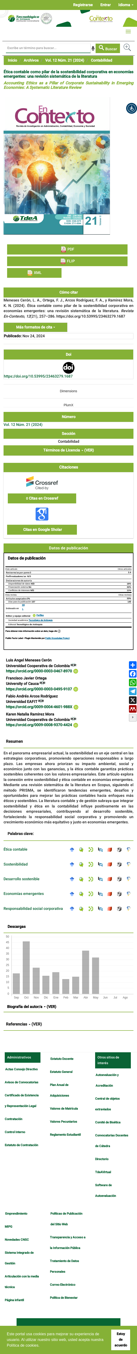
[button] (131, 108)
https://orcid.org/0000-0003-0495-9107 (42, 689)
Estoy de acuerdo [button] (121, 1339)
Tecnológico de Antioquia (41, 620)
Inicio (12, 60)
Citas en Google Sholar (42, 530)
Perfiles (40, 615)
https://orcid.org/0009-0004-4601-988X (42, 707)
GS (23, 605)
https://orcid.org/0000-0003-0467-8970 (42, 671)
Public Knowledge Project (57, 638)
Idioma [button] (125, 5)
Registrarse (83, 5)
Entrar (105, 5)
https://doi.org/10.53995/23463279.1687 (38, 376)
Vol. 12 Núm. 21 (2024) (64, 60)
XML (34, 273)
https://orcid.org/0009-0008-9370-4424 (42, 725)
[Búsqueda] (48, 48)
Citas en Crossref (42, 498)
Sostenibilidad (16, 864)
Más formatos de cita (35, 327)
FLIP (67, 261)
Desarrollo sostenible (22, 879)
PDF (67, 249)
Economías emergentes (24, 893)
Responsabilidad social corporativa (33, 908)
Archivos (31, 60)
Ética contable (15, 849)
